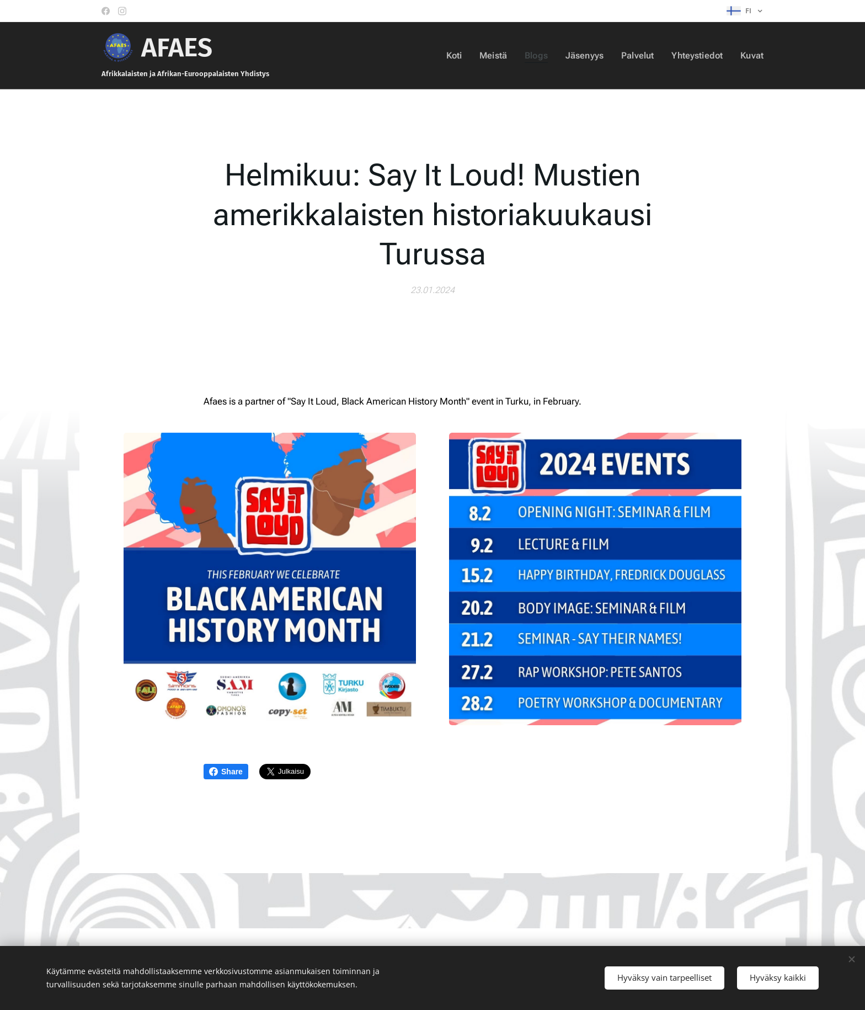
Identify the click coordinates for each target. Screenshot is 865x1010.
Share (226, 771)
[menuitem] (463, 56)
